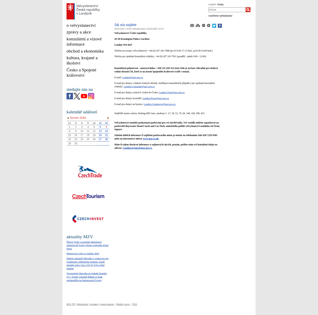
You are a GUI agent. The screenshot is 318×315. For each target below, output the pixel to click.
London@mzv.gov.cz (132, 77)
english (212, 4)
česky (220, 4)
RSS (134, 304)
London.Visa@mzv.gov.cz (172, 92)
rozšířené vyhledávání (220, 16)
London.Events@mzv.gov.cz (137, 148)
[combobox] (227, 9)
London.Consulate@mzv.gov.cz (139, 86)
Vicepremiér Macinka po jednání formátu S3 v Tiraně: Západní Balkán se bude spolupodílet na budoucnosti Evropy (87, 277)
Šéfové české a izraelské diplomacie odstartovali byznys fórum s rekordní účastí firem (88, 245)
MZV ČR (71, 304)
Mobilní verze (123, 304)
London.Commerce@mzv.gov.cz (160, 104)
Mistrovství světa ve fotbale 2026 (83, 253)
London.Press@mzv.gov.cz (156, 98)
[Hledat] (248, 9)
